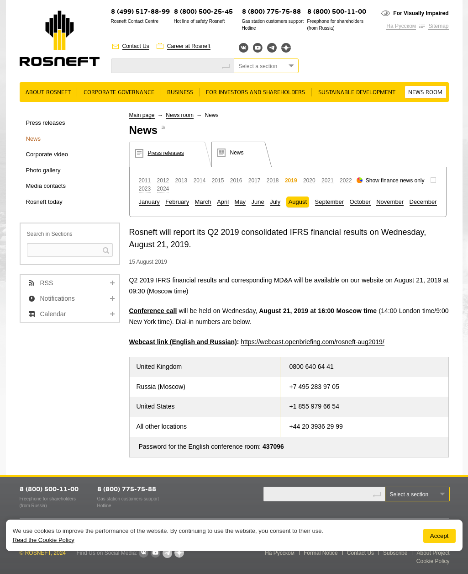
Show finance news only (395, 180)
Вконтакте (243, 48)
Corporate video (47, 154)
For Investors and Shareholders (255, 93)
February (177, 201)
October (360, 201)
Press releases (45, 122)
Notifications (57, 298)
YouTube (258, 48)
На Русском (401, 26)
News (33, 138)
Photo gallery (43, 170)
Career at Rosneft (188, 46)
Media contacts (46, 185)
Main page (142, 115)
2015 (218, 180)
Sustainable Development (356, 93)
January (149, 201)
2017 (254, 180)
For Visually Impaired (420, 13)
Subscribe (395, 553)
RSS (46, 283)
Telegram (272, 48)
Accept (439, 535)
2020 (309, 180)
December (423, 201)
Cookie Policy (433, 561)
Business (180, 93)
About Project (432, 553)
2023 (145, 189)
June (258, 201)
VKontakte (143, 552)
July (275, 201)
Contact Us (135, 46)
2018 (273, 180)
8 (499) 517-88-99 (140, 12)
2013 (181, 180)
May (240, 201)
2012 (163, 180)
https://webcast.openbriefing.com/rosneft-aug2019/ (312, 341)
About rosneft (48, 93)
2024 (163, 189)
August (298, 201)
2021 (327, 180)
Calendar (53, 314)
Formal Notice (321, 553)
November (390, 201)
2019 (291, 180)
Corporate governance (119, 93)
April (223, 201)
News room (425, 93)
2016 (236, 180)
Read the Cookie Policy (43, 540)
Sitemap (438, 26)
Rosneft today (44, 201)
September (329, 201)
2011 (145, 180)
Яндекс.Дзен (286, 48)
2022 (346, 180)
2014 (200, 180)
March (203, 201)
